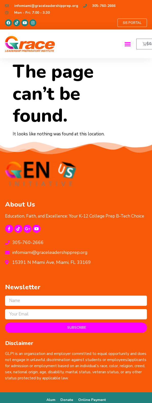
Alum (50, 399)
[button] (128, 44)
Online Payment (92, 399)
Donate (66, 399)
